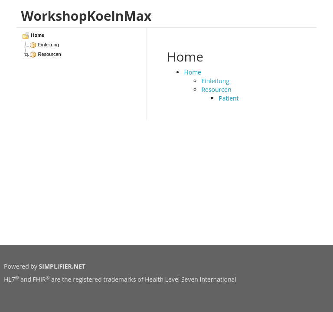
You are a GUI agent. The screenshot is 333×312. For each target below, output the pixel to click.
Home (192, 72)
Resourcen (216, 89)
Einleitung (215, 81)
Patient (228, 98)
